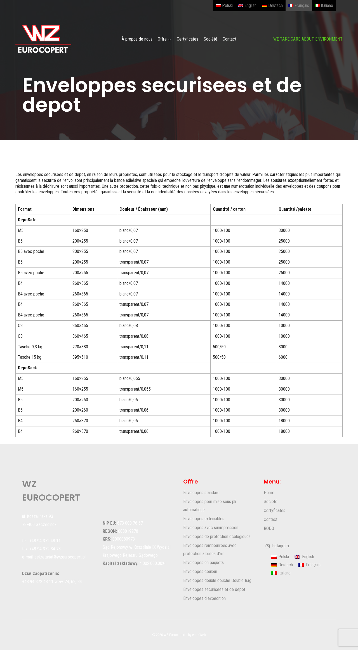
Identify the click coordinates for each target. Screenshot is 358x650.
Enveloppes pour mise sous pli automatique (209, 505)
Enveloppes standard (201, 492)
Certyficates (187, 39)
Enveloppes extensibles (203, 518)
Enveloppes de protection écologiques (217, 536)
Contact (229, 39)
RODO (269, 528)
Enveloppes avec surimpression (210, 527)
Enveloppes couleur (200, 571)
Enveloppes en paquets (203, 562)
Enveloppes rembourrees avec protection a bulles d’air (210, 549)
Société (210, 39)
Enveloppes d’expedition (204, 598)
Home (269, 492)
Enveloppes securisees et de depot (214, 589)
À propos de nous (137, 39)
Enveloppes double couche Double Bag (217, 580)
